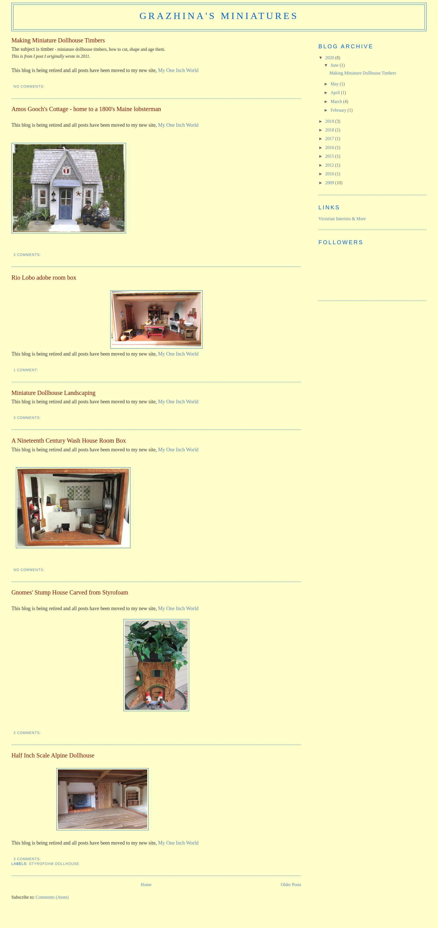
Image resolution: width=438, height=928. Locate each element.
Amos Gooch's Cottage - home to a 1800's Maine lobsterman (86, 108)
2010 (330, 173)
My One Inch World (178, 70)
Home (146, 884)
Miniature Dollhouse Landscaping (53, 392)
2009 (330, 182)
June (335, 65)
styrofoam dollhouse (54, 864)
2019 (330, 121)
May (335, 83)
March (336, 101)
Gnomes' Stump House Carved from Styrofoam (69, 592)
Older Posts (291, 884)
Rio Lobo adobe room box (43, 277)
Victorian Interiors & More (342, 218)
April (335, 92)
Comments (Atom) (51, 897)
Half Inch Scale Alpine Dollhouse (52, 755)
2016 (330, 147)
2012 (330, 165)
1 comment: (26, 370)
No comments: (29, 86)
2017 (330, 138)
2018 (330, 130)
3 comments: (27, 255)
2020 (330, 57)
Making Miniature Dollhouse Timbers (58, 40)
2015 (330, 156)
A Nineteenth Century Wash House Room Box (68, 440)
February (338, 110)
